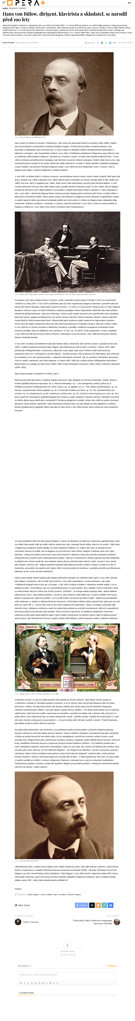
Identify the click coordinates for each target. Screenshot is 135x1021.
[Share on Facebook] (98, 43)
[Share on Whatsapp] (106, 43)
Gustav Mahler (46, 894)
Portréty (22, 8)
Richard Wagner (74, 894)
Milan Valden (8, 43)
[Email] (98, 905)
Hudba (5, 8)
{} (54, 983)
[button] (110, 43)
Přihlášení (112, 966)
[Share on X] (102, 43)
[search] (125, 2)
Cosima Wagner (32, 894)
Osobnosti (13, 8)
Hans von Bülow (60, 894)
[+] (57, 983)
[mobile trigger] (5, 3)
